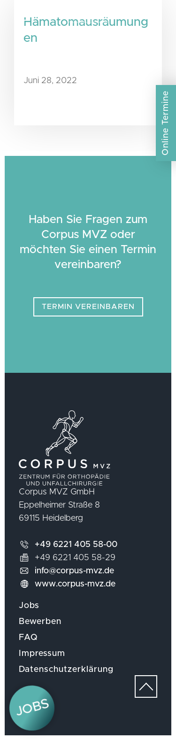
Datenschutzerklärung (66, 669)
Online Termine (165, 123)
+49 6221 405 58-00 (76, 544)
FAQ (28, 637)
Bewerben (40, 621)
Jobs (29, 605)
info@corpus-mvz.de (74, 571)
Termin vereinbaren (88, 306)
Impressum (42, 653)
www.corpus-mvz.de (75, 584)
